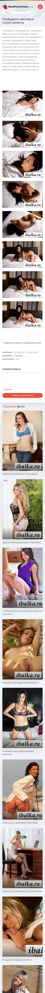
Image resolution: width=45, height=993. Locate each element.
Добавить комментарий (22, 395)
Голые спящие (32, 352)
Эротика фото (19, 352)
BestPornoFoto (20, 6)
